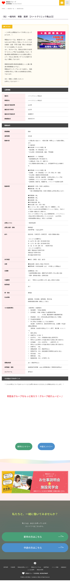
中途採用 (13, 571)
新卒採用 (6, 571)
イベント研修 (55, 571)
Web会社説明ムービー (23, 571)
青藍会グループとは (36, 571)
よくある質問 (31, 573)
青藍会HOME (40, 573)
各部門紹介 (46, 571)
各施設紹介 (63, 571)
